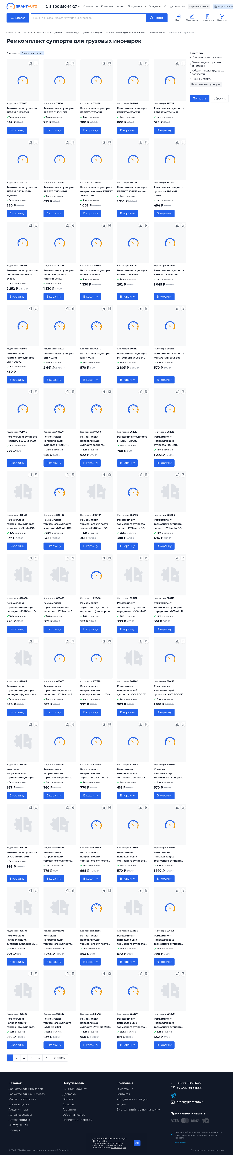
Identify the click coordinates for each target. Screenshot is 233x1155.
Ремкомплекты (201, 78)
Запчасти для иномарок (26, 1089)
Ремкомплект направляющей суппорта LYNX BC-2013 (168, 690)
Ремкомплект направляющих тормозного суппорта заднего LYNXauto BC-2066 (168, 861)
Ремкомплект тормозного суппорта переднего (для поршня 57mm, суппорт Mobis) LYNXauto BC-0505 (22, 694)
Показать (199, 98)
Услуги (155, 6)
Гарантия (69, 1109)
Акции (120, 6)
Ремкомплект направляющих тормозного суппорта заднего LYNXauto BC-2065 (131, 861)
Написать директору (77, 1119)
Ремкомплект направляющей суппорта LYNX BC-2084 (95, 1023)
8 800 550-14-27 (63, 6)
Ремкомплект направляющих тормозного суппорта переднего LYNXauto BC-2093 (170, 1027)
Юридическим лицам (132, 1099)
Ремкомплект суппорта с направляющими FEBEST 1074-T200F (96, 191)
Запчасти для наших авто (27, 1094)
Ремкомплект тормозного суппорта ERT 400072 (20, 357)
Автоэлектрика (19, 1119)
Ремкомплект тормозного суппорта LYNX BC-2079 (57, 1023)
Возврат (68, 1104)
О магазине (90, 6)
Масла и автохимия (22, 1099)
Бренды (14, 1130)
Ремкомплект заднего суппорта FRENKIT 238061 (168, 191)
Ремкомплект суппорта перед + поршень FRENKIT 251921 (59, 274)
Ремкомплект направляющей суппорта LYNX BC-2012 (132, 690)
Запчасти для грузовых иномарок (205, 64)
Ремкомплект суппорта (205, 84)
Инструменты (18, 1125)
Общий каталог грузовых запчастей (207, 72)
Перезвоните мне (199, 6)
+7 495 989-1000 (189, 1088)
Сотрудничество (174, 6)
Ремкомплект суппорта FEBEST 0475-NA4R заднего (22, 191)
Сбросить (220, 98)
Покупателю (137, 6)
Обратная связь (74, 1114)
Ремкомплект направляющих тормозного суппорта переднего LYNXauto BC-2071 (96, 944)
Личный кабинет (75, 1089)
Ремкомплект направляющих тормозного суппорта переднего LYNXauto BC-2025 (133, 777)
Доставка (69, 1094)
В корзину (17, 130)
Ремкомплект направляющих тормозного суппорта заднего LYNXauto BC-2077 (21, 1027)
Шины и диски (19, 1104)
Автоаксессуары (20, 1114)
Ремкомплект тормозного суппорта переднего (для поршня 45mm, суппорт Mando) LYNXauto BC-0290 (95, 611)
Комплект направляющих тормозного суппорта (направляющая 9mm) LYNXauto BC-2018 (21, 777)
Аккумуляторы (19, 1109)
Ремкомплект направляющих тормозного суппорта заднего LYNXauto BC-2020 (58, 777)
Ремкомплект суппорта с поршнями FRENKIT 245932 (23, 274)
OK (137, 1143)
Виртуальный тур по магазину (138, 1109)
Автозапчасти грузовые (206, 57)
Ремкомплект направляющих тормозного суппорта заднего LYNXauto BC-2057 (94, 861)
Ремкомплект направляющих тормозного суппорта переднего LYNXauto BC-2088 (133, 1027)
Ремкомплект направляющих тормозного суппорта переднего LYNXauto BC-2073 (133, 944)
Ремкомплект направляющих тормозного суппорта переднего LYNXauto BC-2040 (59, 861)
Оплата (68, 1099)
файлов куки (118, 1147)
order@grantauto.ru (190, 1102)
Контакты (107, 6)
